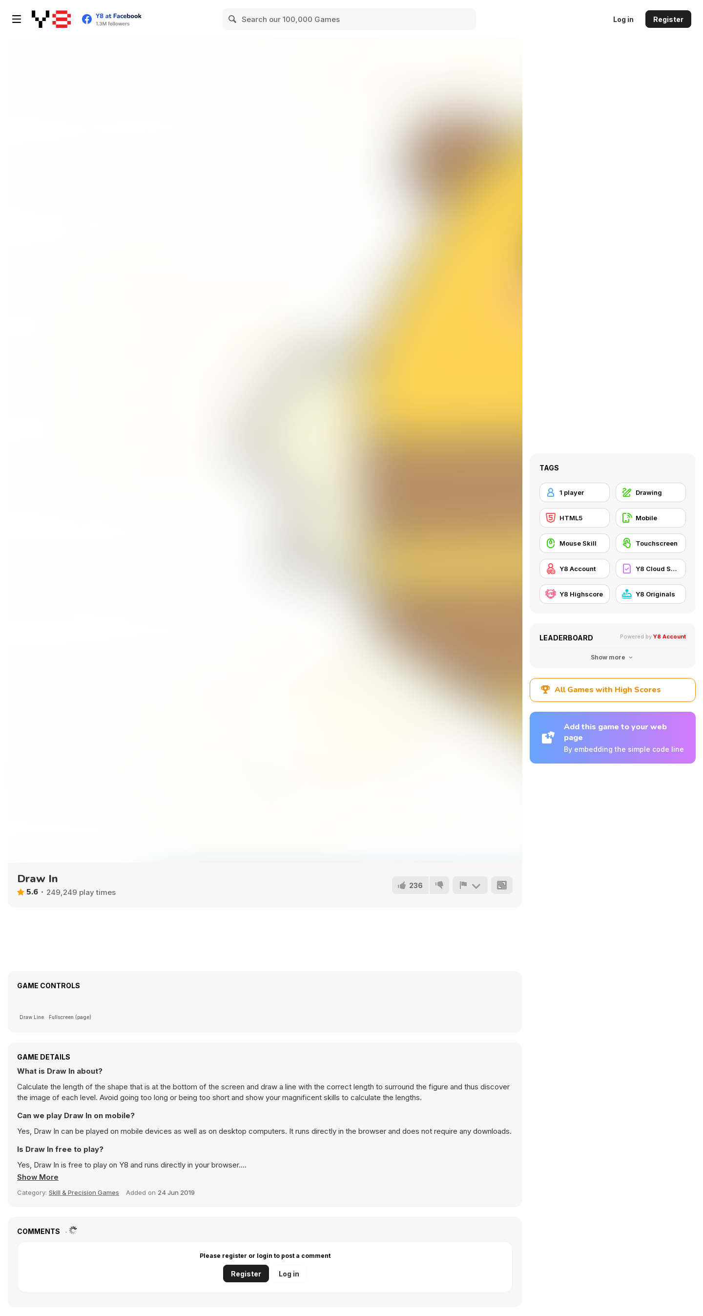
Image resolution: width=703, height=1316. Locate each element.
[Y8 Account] (574, 568)
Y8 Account (669, 636)
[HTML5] (574, 518)
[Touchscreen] (651, 543)
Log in (623, 19)
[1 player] (574, 492)
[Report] (470, 885)
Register (668, 19)
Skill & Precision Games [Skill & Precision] (84, 1192)
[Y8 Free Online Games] (51, 19)
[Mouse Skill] (574, 543)
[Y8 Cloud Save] (651, 568)
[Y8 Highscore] (574, 594)
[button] (38, 1177)
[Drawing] (651, 492)
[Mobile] (651, 518)
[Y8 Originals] (651, 594)
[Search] (233, 19)
